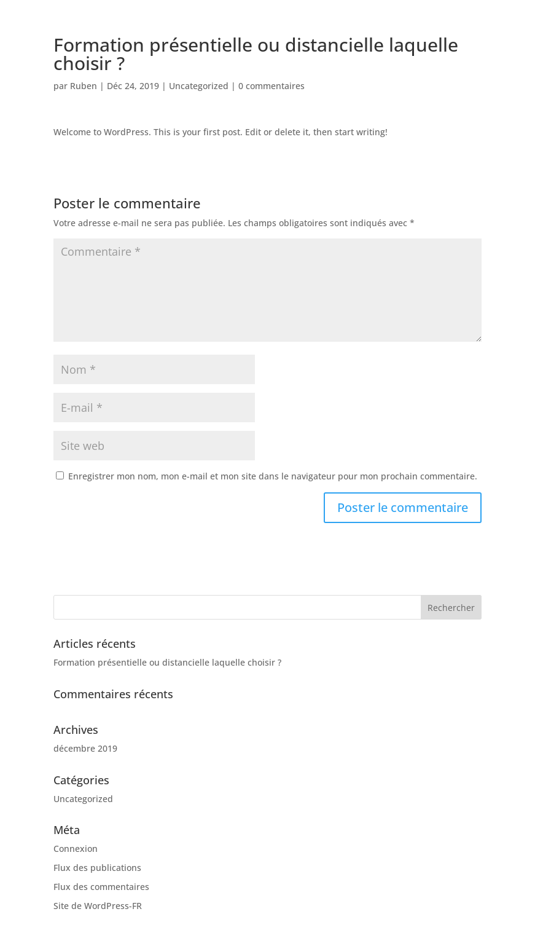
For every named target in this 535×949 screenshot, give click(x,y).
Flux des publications (97, 867)
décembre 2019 (85, 748)
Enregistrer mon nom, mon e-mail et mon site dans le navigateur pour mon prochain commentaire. (272, 476)
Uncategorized (198, 86)
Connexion (75, 848)
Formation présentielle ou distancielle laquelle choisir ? (167, 662)
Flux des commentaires (101, 886)
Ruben (83, 86)
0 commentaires (271, 86)
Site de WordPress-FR (97, 906)
